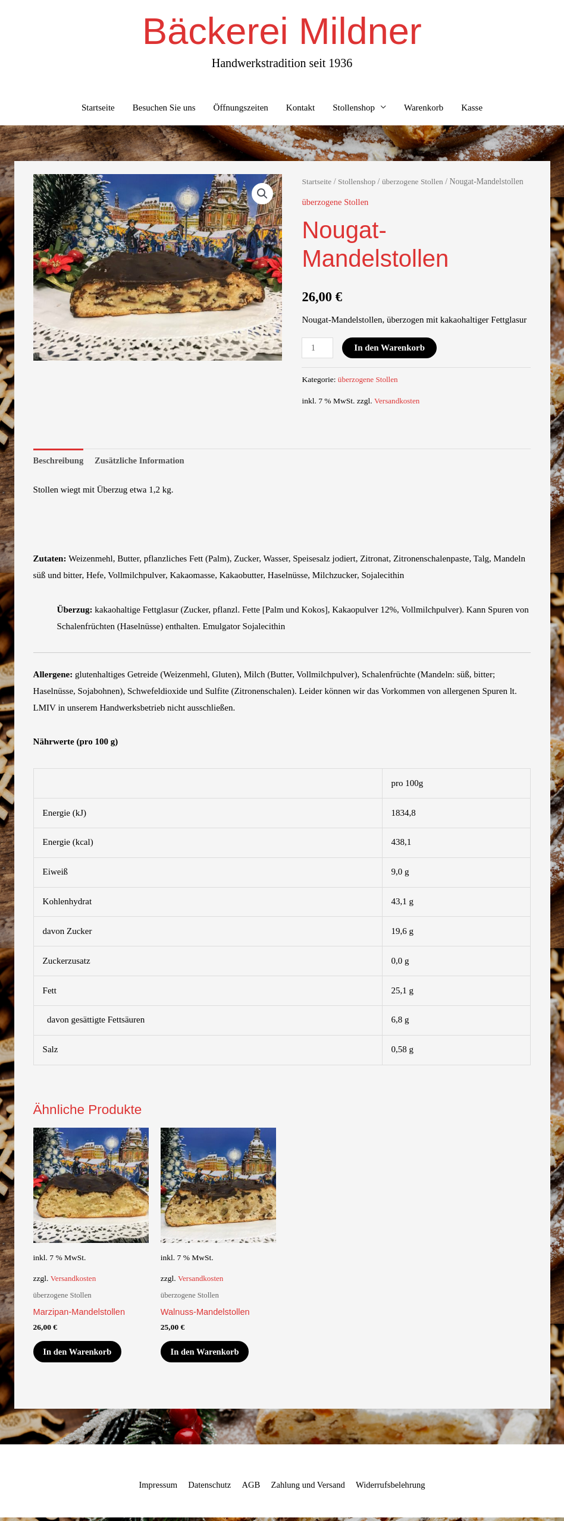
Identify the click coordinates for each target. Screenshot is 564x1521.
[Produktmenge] (318, 349)
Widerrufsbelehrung (394, 1488)
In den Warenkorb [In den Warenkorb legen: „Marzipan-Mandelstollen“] (80, 1353)
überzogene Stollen (415, 183)
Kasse (471, 108)
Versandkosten (397, 401)
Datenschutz (208, 1488)
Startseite (98, 108)
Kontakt (300, 108)
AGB (249, 1488)
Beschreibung (59, 461)
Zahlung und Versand (309, 1488)
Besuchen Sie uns (164, 108)
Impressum (154, 1488)
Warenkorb (423, 108)
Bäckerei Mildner (282, 31)
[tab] (59, 462)
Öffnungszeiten (241, 108)
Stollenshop (354, 108)
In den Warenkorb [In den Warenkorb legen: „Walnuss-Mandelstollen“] (208, 1353)
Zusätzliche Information (142, 461)
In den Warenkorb (390, 349)
